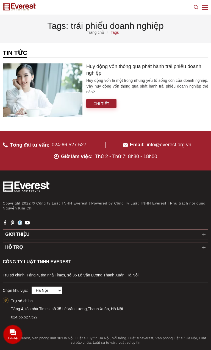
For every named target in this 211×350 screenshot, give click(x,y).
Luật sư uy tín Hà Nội (93, 338)
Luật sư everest (140, 338)
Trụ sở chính (22, 301)
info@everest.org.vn (169, 144)
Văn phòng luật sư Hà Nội (52, 338)
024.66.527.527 (24, 317)
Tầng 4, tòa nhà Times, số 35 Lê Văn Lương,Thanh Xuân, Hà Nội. (67, 309)
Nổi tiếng (119, 338)
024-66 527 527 (69, 144)
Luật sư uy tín (129, 342)
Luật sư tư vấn (104, 342)
